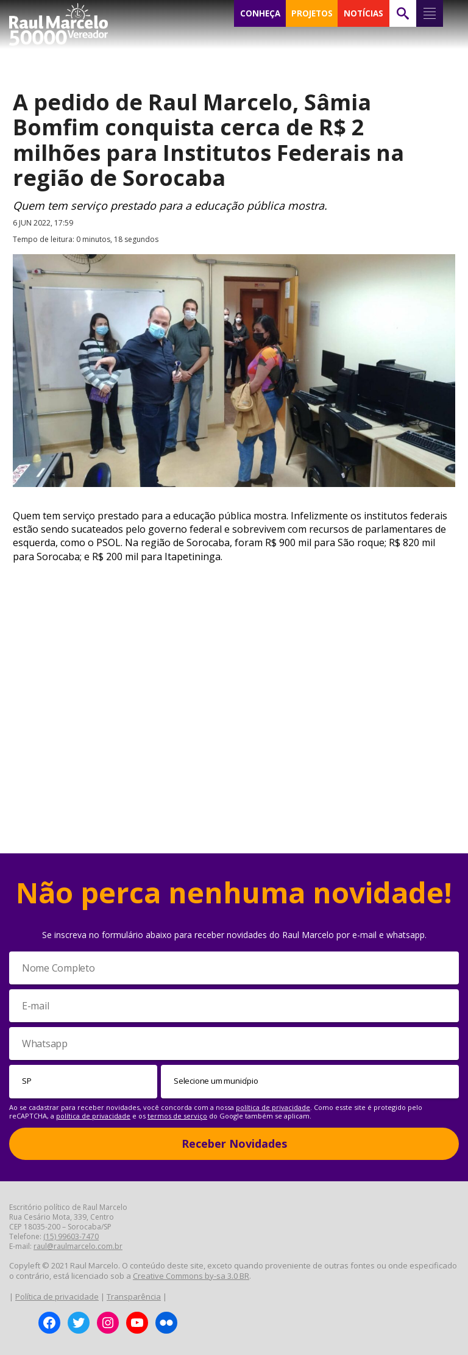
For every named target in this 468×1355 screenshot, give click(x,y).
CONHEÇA (260, 13)
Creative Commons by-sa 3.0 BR (191, 1275)
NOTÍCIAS (363, 13)
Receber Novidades (234, 1143)
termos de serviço (177, 1115)
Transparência (134, 1296)
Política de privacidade (57, 1296)
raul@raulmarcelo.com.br (78, 1246)
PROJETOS (312, 13)
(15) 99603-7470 (71, 1236)
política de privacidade (273, 1107)
